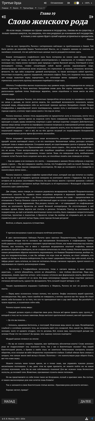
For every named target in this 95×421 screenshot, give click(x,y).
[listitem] (45, 3)
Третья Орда (11, 3)
